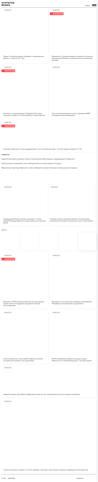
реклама (11, 478)
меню (94, 5)
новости (5, 154)
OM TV (4, 230)
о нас (4, 478)
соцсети (79, 478)
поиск (87, 5)
